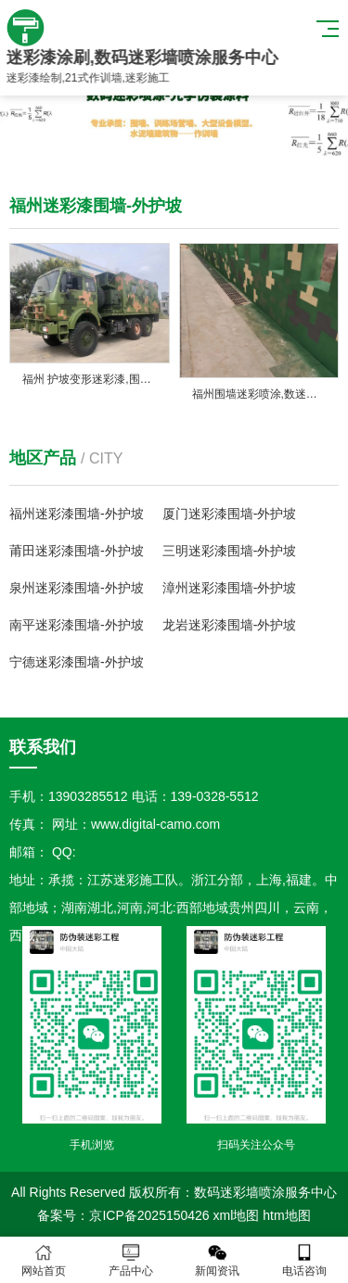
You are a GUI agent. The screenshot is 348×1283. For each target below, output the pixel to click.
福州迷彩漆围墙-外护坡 (76, 513)
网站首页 (43, 1260)
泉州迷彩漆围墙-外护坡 (76, 587)
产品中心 (130, 1260)
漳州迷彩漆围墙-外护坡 (229, 587)
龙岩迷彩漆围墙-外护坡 (229, 624)
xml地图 (236, 1215)
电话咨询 (304, 1260)
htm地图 (286, 1215)
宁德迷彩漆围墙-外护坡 (76, 661)
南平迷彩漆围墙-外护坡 (76, 624)
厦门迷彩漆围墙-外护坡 (229, 513)
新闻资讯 (218, 1260)
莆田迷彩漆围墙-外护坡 (76, 550)
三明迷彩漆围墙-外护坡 (229, 550)
